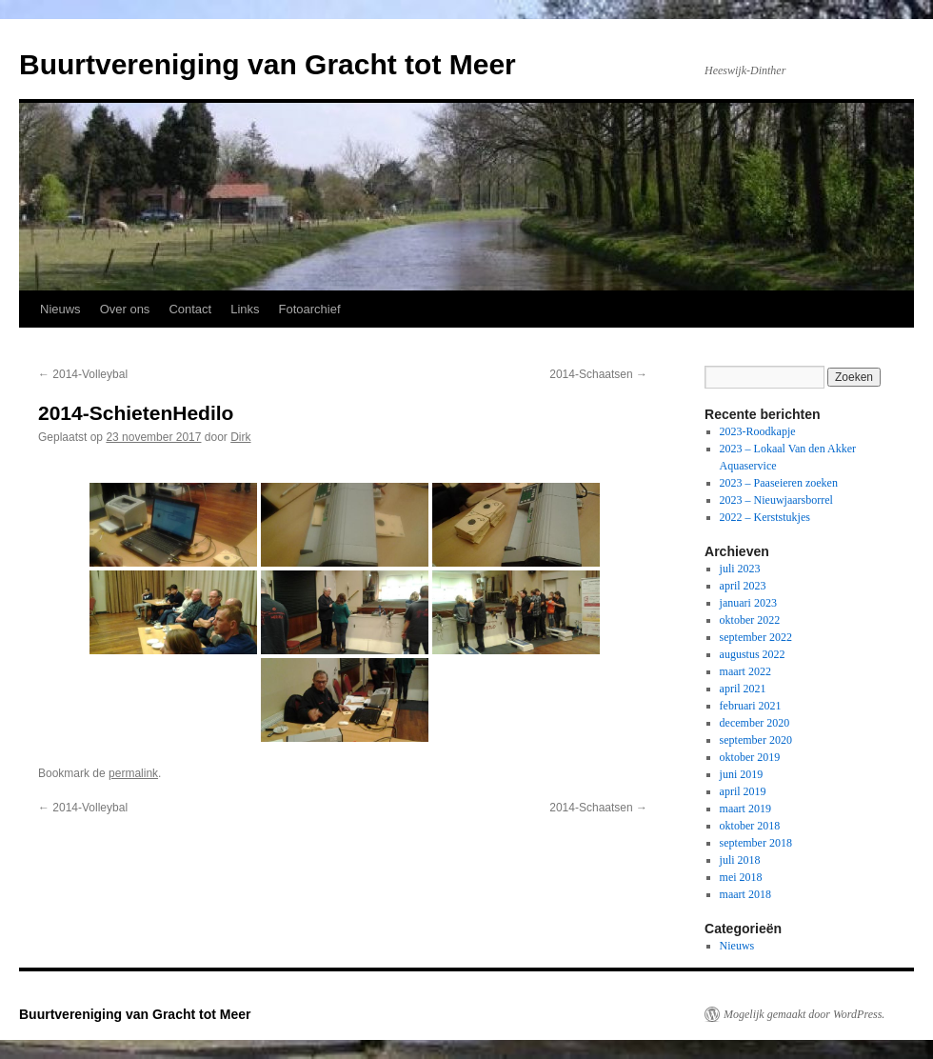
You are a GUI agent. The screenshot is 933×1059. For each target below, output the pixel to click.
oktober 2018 (750, 825)
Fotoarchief (310, 309)
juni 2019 (742, 774)
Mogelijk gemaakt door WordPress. (804, 1014)
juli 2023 (740, 568)
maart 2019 (745, 808)
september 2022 (756, 637)
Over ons (125, 309)
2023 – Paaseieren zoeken (779, 483)
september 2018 (756, 842)
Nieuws (60, 309)
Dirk (240, 437)
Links (244, 309)
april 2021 (743, 688)
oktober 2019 (750, 757)
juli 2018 (740, 860)
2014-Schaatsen (598, 374)
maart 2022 (745, 671)
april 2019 (743, 791)
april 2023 (743, 585)
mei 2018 (741, 877)
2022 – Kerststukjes (765, 517)
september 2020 (756, 740)
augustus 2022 (752, 654)
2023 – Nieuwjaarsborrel (776, 500)
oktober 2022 (750, 620)
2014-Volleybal (83, 374)
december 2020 (755, 722)
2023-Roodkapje (758, 431)
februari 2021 (751, 705)
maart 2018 (745, 894)
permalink (133, 773)
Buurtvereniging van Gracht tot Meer (267, 64)
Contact (190, 309)
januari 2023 (748, 602)
